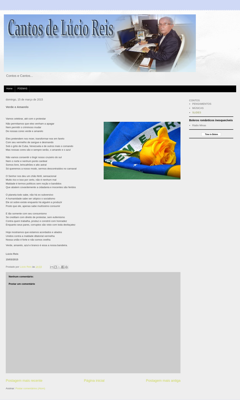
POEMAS (22, 88)
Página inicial (94, 381)
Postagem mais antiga (163, 381)
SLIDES (196, 112)
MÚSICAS (198, 108)
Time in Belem (211, 134)
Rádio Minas (199, 125)
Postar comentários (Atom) (30, 388)
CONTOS (194, 100)
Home (9, 88)
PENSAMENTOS (201, 103)
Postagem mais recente (24, 381)
